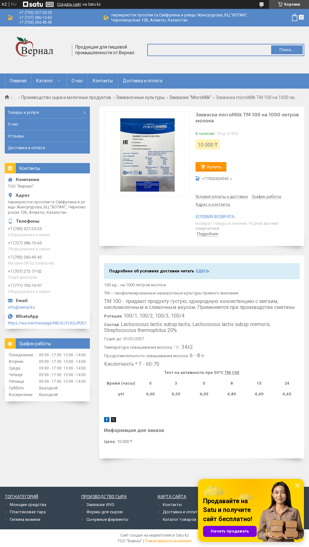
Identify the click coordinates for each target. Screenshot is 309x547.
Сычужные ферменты (107, 519)
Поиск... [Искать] (286, 49)
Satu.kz (182, 535)
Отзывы (16, 136)
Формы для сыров (104, 511)
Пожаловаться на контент (168, 541)
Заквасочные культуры (140, 97)
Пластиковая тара (28, 511)
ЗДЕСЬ (202, 271)
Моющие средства (28, 504)
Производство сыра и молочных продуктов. (66, 97)
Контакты (103, 80)
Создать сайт (69, 4)
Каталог (44, 80)
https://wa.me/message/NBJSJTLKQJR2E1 (47, 323)
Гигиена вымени (25, 519)
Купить (214, 166)
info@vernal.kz (21, 307)
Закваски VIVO (100, 504)
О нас (77, 80)
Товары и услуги (23, 112)
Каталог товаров (179, 519)
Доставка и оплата (142, 80)
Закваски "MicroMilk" (190, 97)
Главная (18, 80)
